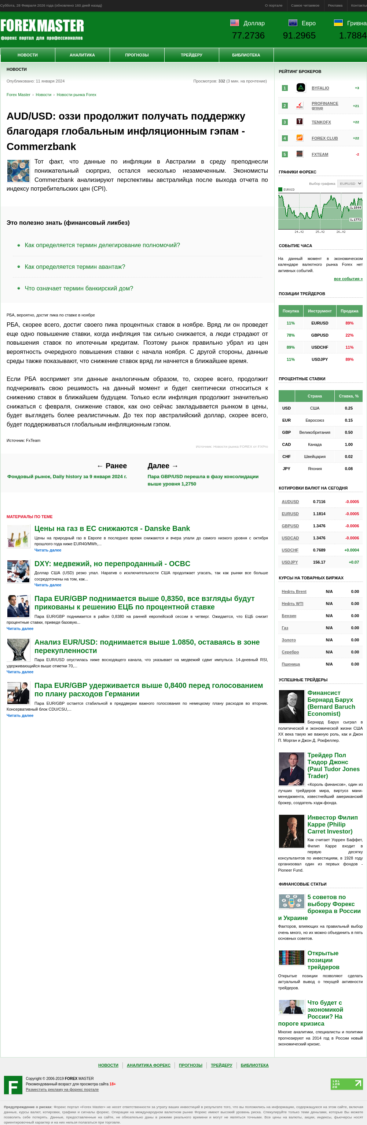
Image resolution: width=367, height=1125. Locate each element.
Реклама (335, 5)
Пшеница (291, 664)
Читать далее (47, 550)
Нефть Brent (294, 591)
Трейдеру (191, 55)
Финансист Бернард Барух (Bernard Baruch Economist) (331, 703)
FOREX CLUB (325, 138)
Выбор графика (322, 184)
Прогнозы (136, 55)
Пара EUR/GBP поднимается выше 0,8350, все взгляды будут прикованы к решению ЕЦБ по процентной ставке (144, 602)
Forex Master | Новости (42, 30)
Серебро (290, 652)
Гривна (357, 23)
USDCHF (290, 550)
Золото (289, 640)
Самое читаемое (305, 5)
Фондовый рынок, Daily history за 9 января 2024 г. (67, 471)
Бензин (289, 615)
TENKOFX (321, 122)
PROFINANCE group (325, 105)
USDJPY (290, 562)
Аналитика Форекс (148, 1065)
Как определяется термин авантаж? (75, 266)
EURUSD (290, 514)
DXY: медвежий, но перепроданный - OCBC (112, 564)
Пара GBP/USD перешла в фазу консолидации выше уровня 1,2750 (203, 474)
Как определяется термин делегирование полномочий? (102, 245)
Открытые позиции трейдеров (324, 960)
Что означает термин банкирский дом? (79, 288)
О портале (274, 5)
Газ (285, 628)
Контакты (359, 5)
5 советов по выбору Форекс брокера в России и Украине (319, 907)
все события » (348, 278)
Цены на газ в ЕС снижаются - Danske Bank (112, 528)
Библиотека (246, 55)
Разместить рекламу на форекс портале (62, 1090)
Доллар (254, 23)
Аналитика (82, 55)
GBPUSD (290, 526)
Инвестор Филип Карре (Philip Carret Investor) (333, 824)
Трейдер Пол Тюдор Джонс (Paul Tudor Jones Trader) (334, 765)
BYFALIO (320, 88)
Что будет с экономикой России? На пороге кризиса (311, 1013)
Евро (309, 23)
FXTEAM (320, 154)
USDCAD (290, 538)
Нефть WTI (293, 603)
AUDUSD (290, 501)
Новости (28, 55)
